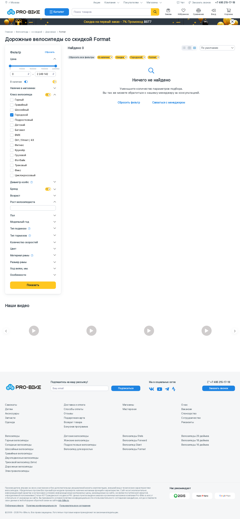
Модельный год (19, 221)
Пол (12, 215)
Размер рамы (18, 262)
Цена (13, 59)
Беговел (17, 130)
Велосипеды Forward (135, 440)
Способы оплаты (73, 409)
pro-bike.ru (63, 500)
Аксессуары (12, 413)
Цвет (13, 248)
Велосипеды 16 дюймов (195, 444)
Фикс (15, 170)
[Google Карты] (225, 496)
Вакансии (186, 409)
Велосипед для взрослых (78, 449)
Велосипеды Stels (133, 436)
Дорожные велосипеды (19, 466)
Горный (17, 99)
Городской (19, 115)
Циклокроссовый (22, 175)
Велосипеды (22, 32)
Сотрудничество (191, 417)
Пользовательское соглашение (74, 506)
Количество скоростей (24, 242)
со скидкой (36, 32)
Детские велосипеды (76, 436)
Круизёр (17, 150)
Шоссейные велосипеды (19, 449)
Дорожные (50, 32)
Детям (9, 409)
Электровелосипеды (17, 470)
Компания (109, 2)
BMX (15, 135)
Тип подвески (18, 228)
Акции (96, 2)
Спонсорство (189, 413)
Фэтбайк (17, 160)
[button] (120, 21)
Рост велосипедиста (22, 202)
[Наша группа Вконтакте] (151, 388)
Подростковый (21, 120)
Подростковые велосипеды (80, 444)
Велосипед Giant (132, 444)
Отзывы (68, 413)
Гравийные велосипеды (18, 453)
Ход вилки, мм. (19, 268)
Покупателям (131, 2)
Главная (9, 32)
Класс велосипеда (21, 94)
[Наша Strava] (173, 388)
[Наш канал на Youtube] (159, 388)
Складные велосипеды (18, 444)
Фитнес (17, 145)
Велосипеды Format (134, 449)
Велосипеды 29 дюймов (195, 436)
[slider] (10, 66)
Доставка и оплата (74, 404)
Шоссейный (19, 110)
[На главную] (23, 12)
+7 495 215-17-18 (225, 2)
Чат (182, 2)
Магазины (152, 2)
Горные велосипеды (17, 440)
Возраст (15, 195)
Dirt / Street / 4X (22, 140)
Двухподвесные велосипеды (21, 457)
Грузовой (18, 155)
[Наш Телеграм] (167, 388)
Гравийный (19, 104)
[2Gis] (180, 496)
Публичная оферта (14, 506)
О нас (184, 404)
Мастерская (129, 409)
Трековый (18, 165)
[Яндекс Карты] (202, 496)
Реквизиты (187, 422)
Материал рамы (19, 255)
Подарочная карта (74, 417)
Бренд (14, 188)
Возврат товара (73, 422)
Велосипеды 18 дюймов (195, 440)
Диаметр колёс (19, 182)
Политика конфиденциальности (41, 506)
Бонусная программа (76, 426)
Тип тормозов (18, 235)
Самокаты (11, 404)
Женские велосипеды (76, 440)
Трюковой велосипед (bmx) (21, 462)
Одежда (10, 422)
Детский (17, 125)
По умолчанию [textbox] (209, 48)
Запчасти (10, 417)
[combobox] (217, 48)
